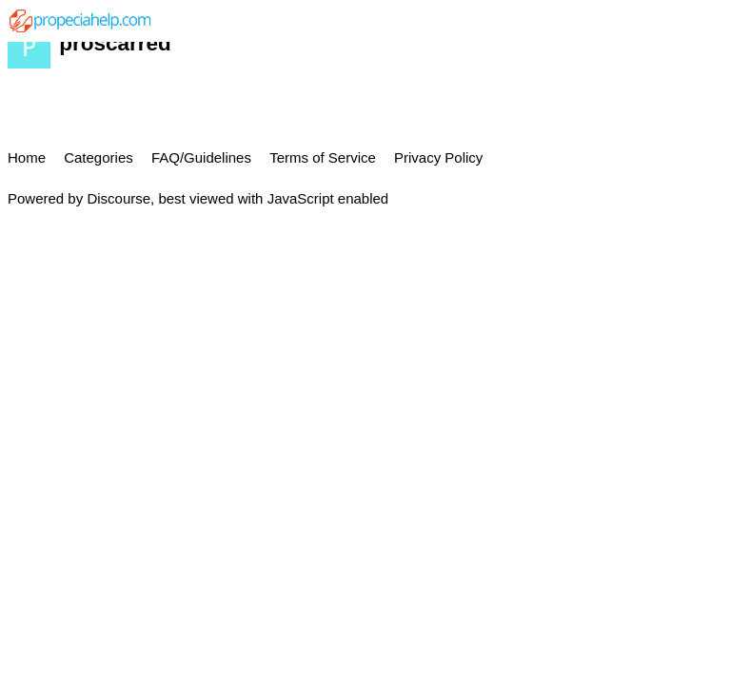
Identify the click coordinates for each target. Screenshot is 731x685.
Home (27, 157)
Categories (98, 157)
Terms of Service (322, 157)
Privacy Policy (438, 157)
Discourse (118, 198)
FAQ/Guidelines (201, 157)
